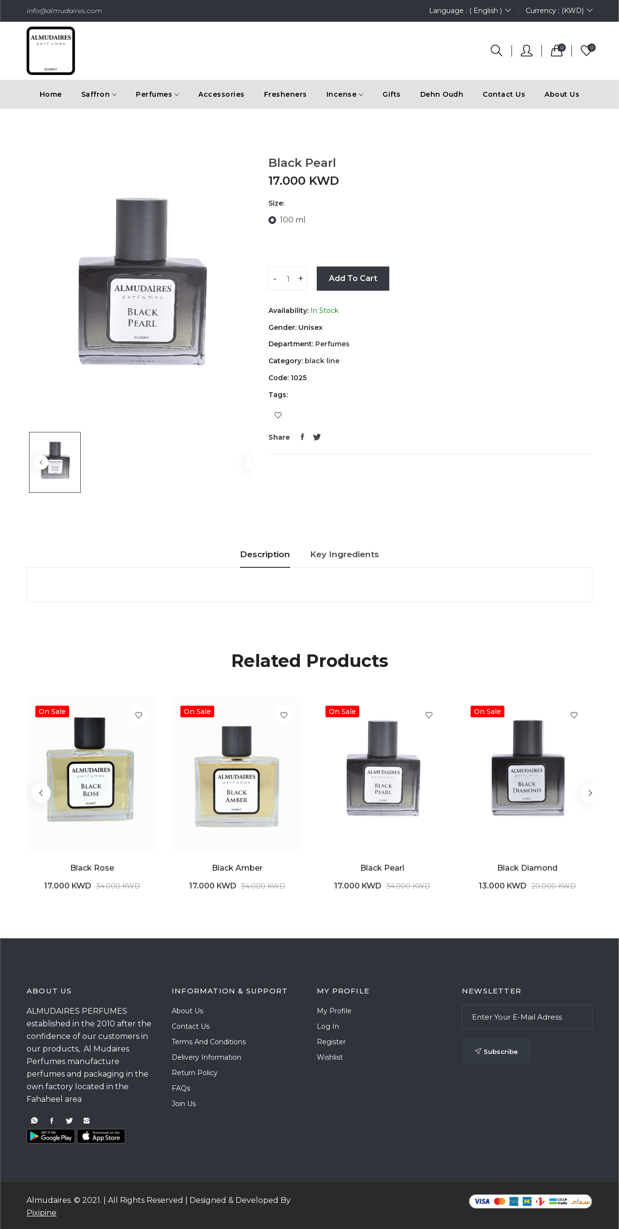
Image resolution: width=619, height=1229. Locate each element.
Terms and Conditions (209, 1041)
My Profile (334, 1011)
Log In (328, 1026)
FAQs (181, 1088)
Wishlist (330, 1057)
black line (321, 360)
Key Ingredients (355, 554)
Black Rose (92, 868)
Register (331, 1041)
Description (253, 554)
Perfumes (331, 344)
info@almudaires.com (64, 10)
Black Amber (237, 868)
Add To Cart (353, 278)
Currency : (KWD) (559, 10)
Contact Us (504, 94)
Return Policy (195, 1072)
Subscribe (496, 1051)
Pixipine (42, 1212)
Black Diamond (527, 868)
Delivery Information (206, 1057)
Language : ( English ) (470, 10)
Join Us (184, 1103)
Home (51, 94)
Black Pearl (382, 868)
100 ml (293, 219)
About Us (562, 94)
